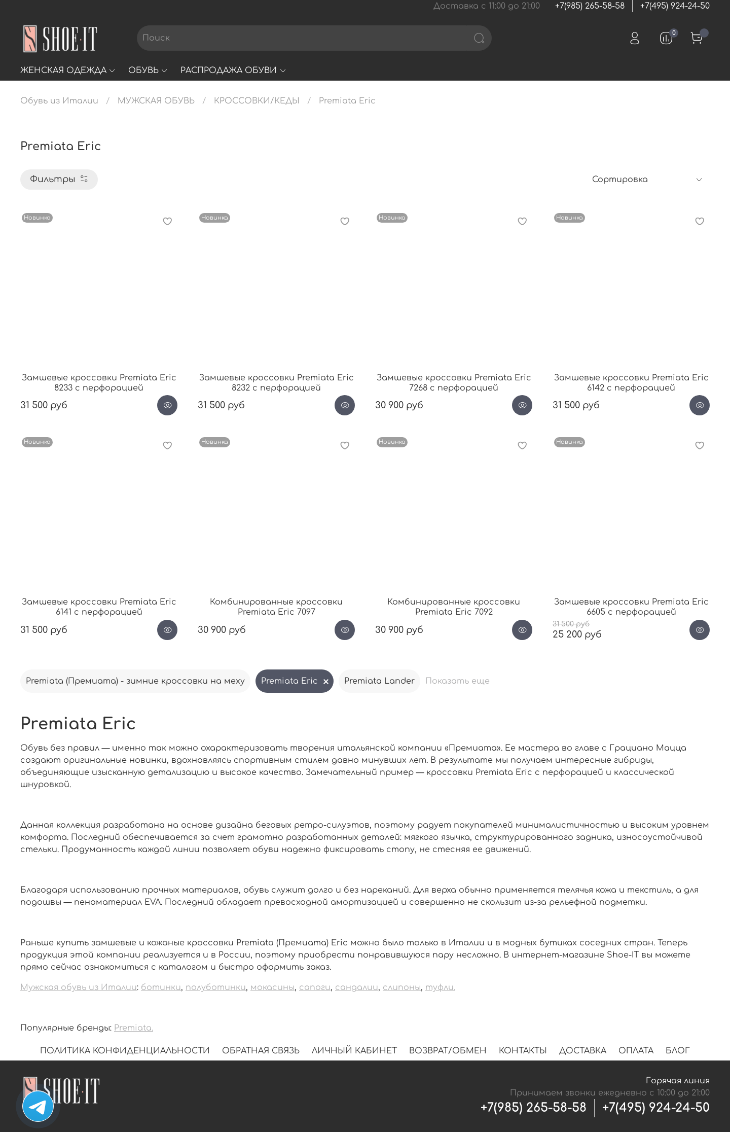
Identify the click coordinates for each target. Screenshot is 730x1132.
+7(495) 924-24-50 (675, 6)
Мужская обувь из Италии (78, 987)
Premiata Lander (379, 681)
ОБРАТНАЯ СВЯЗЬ (261, 1050)
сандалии (356, 987)
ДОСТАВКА (582, 1050)
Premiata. (133, 1028)
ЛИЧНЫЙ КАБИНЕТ (354, 1050)
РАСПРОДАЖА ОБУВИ (233, 70)
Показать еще (457, 681)
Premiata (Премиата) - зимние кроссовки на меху (135, 681)
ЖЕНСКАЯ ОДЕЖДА (68, 70)
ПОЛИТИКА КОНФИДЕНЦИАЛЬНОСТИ (125, 1050)
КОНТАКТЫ (523, 1050)
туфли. (440, 987)
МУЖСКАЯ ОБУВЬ (156, 100)
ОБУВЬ (148, 70)
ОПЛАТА (635, 1050)
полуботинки (216, 987)
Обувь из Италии (59, 100)
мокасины (272, 987)
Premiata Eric (289, 681)
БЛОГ (678, 1050)
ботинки (161, 987)
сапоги (315, 987)
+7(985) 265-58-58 (590, 6)
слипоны (402, 987)
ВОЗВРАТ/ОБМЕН (448, 1050)
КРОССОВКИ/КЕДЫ (257, 100)
